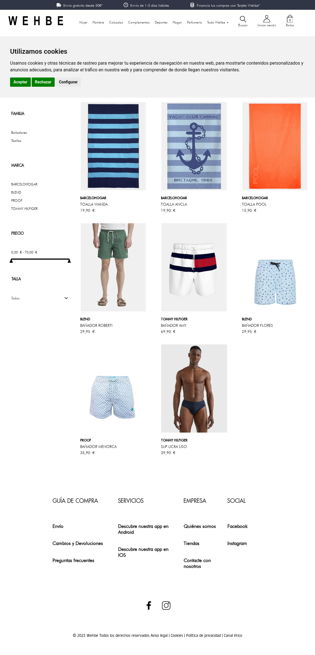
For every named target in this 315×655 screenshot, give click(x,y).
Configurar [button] (68, 82)
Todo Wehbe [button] (216, 22)
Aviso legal (159, 635)
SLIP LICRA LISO (174, 446)
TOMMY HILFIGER (24, 208)
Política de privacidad (204, 635)
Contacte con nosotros (197, 563)
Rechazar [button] (43, 82)
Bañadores (19, 132)
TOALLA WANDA (94, 204)
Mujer (83, 22)
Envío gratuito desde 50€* (83, 5)
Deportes (161, 22)
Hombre (98, 22)
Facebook (237, 526)
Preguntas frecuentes (73, 560)
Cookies (177, 635)
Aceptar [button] (20, 82)
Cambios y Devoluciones (77, 543)
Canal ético (233, 635)
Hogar (177, 22)
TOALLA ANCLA (174, 204)
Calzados (116, 22)
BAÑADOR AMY (173, 325)
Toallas (16, 140)
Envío (57, 526)
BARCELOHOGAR (24, 184)
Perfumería (194, 22)
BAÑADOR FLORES (257, 325)
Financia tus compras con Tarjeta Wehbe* (228, 5)
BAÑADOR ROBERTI (96, 325)
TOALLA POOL (254, 204)
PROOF (16, 200)
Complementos (139, 22)
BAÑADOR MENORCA (98, 446)
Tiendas (191, 543)
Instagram (237, 543)
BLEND (16, 192)
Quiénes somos (200, 526)
